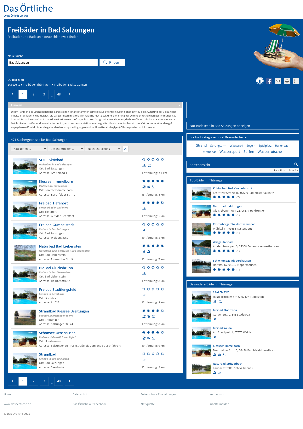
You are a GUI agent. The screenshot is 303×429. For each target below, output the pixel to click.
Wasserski (236, 145)
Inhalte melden (219, 404)
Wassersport (230, 151)
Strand (201, 145)
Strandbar (209, 152)
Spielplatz (265, 145)
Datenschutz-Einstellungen (158, 394)
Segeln (251, 145)
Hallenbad (282, 145)
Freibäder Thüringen (35, 84)
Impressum (216, 394)
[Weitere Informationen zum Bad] (95, 166)
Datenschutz (80, 394)
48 (59, 94)
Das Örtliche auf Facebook (89, 404)
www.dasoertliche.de (17, 404)
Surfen (248, 151)
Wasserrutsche (270, 151)
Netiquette (148, 404)
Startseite (14, 84)
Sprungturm (218, 145)
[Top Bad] (243, 193)
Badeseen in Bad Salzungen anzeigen (223, 126)
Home (7, 394)
